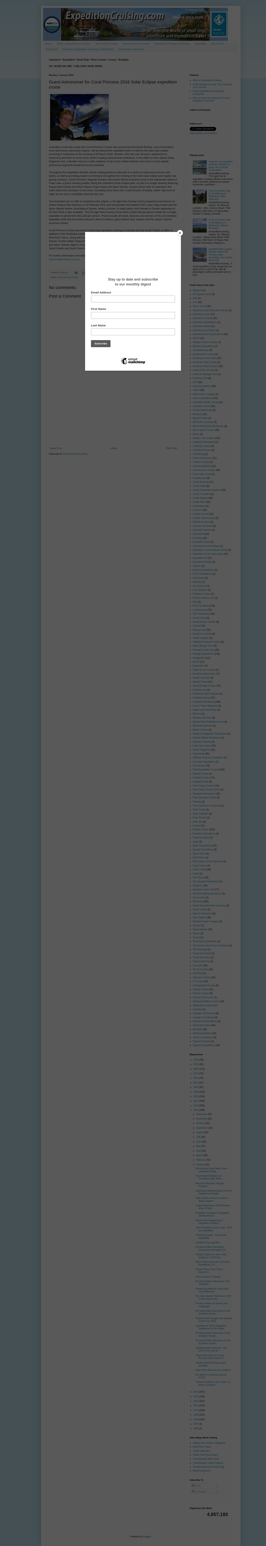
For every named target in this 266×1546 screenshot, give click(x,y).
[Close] (180, 233)
